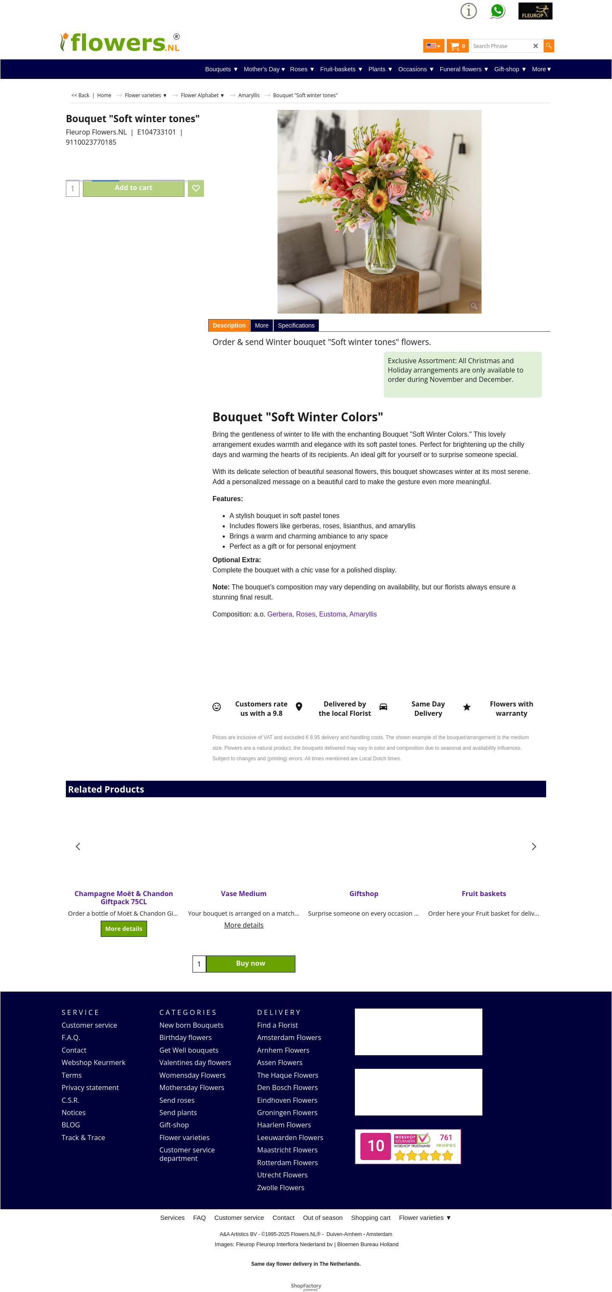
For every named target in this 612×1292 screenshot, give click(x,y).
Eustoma (332, 614)
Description (229, 325)
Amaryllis (363, 614)
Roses (305, 614)
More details (123, 929)
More (262, 325)
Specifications (296, 325)
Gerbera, (280, 614)
